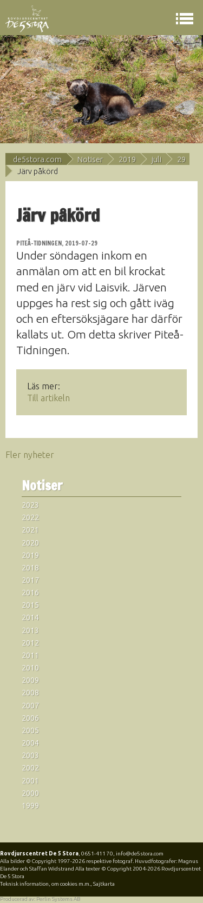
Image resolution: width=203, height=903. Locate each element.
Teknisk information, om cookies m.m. (45, 884)
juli (156, 159)
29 (181, 159)
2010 (30, 667)
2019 (127, 159)
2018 (30, 567)
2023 (30, 505)
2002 (30, 767)
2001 (30, 780)
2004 (30, 743)
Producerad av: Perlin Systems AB (40, 899)
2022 (30, 517)
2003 (30, 755)
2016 (30, 592)
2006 (30, 718)
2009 (30, 680)
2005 (30, 730)
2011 (30, 655)
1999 (30, 805)
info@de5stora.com (139, 853)
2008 (30, 692)
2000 (30, 793)
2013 (30, 630)
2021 (30, 530)
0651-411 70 (97, 853)
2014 (30, 617)
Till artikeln (48, 398)
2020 (30, 543)
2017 (30, 580)
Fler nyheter (29, 455)
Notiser (90, 159)
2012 (30, 643)
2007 (30, 705)
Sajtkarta (104, 884)
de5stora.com (37, 159)
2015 (30, 605)
